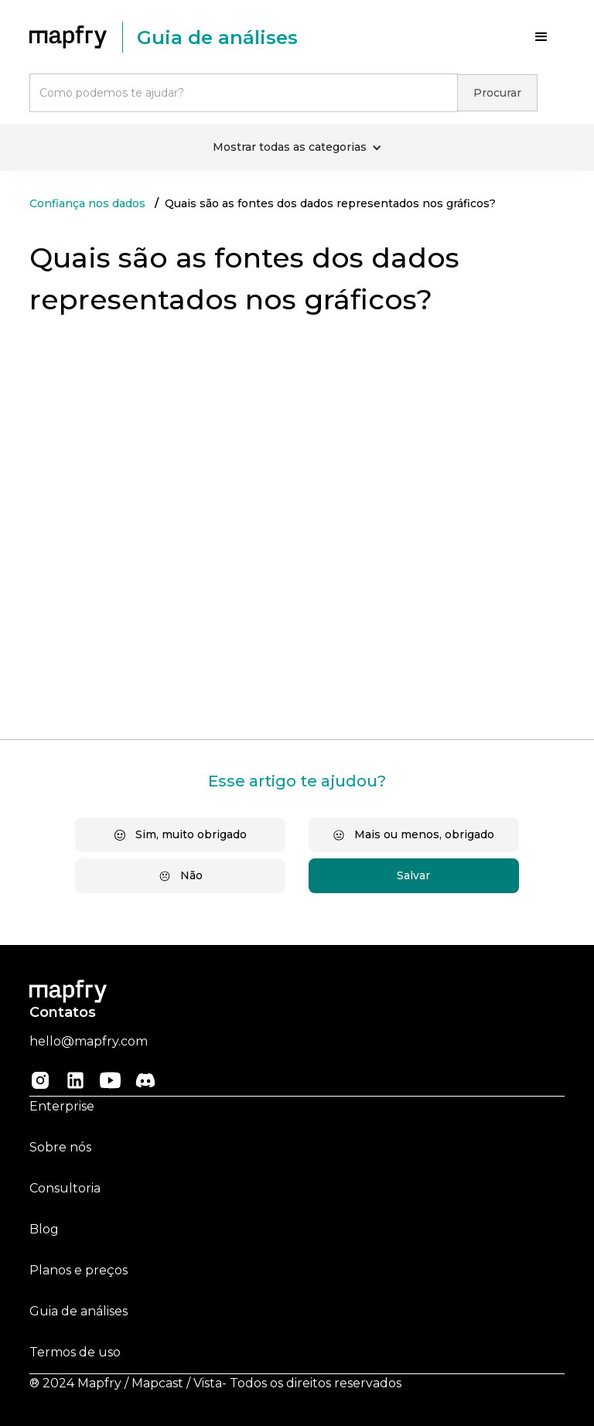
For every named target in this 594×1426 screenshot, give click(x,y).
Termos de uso (75, 1352)
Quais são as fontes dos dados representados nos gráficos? (330, 203)
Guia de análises (78, 1311)
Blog (44, 1229)
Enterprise (61, 1106)
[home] (75, 37)
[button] (541, 37)
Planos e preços (78, 1270)
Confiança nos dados (87, 203)
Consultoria (65, 1188)
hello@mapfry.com (88, 1041)
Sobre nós (60, 1147)
